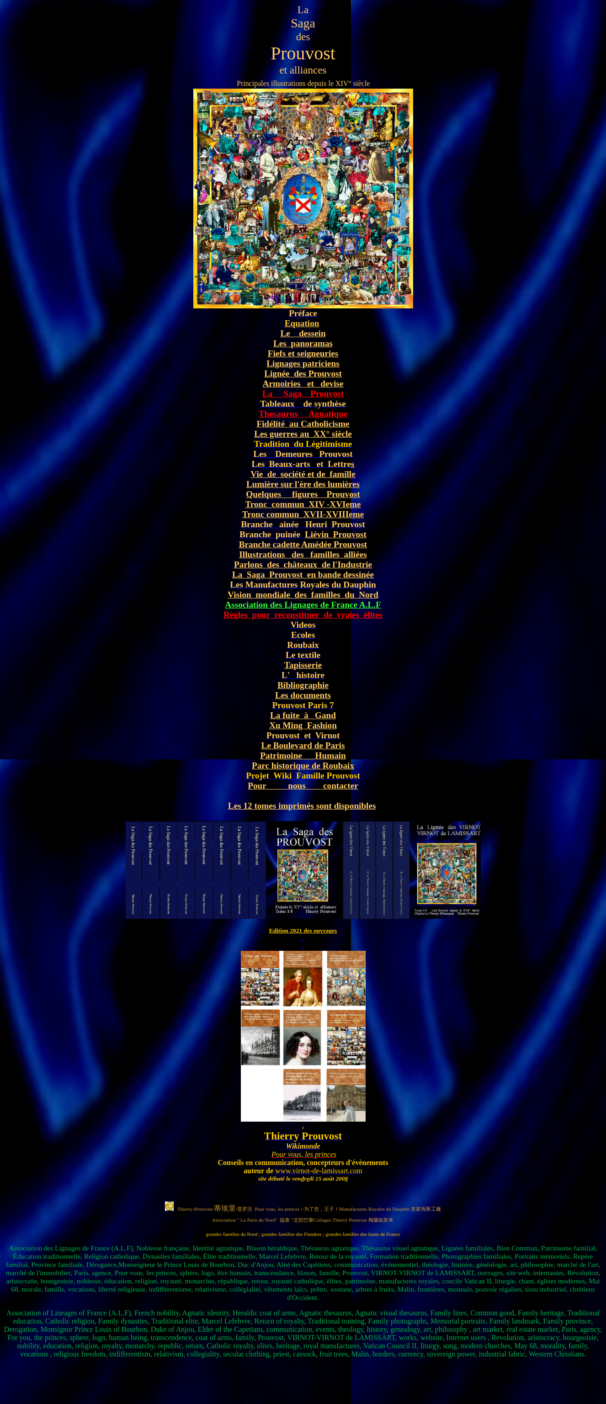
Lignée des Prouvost (303, 373)
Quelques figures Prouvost (303, 494)
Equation (302, 323)
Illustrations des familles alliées (303, 554)
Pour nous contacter (303, 785)
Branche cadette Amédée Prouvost (303, 544)
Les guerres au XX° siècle (303, 434)
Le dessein (302, 333)
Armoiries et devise (303, 383)
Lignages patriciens (302, 363)
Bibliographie (303, 685)
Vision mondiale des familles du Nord (303, 594)
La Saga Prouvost (303, 393)
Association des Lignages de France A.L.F (303, 604)
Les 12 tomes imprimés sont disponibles (302, 806)
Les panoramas (303, 343)
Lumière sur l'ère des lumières (303, 484)
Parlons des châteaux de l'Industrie (303, 564)
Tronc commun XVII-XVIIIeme (303, 514)
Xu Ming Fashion (303, 725)
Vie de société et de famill (300, 474)
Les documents (303, 695)
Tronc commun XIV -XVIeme (303, 504)
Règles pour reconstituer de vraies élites (303, 615)
